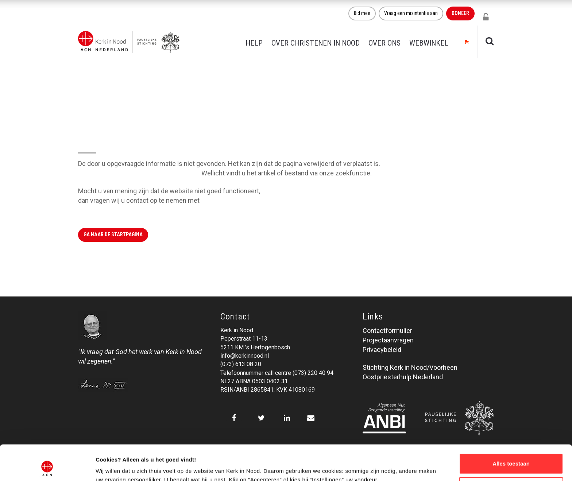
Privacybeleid (382, 349)
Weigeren (511, 454)
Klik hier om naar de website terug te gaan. (139, 173)
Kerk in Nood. (220, 200)
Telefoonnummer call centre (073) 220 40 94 (276, 372)
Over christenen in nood (315, 43)
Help (254, 43)
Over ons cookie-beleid (126, 466)
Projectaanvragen (388, 340)
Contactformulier (387, 330)
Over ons (384, 43)
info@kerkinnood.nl (244, 355)
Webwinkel (428, 43)
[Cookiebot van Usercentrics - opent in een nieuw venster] (47, 466)
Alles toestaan (511, 430)
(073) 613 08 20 (240, 364)
